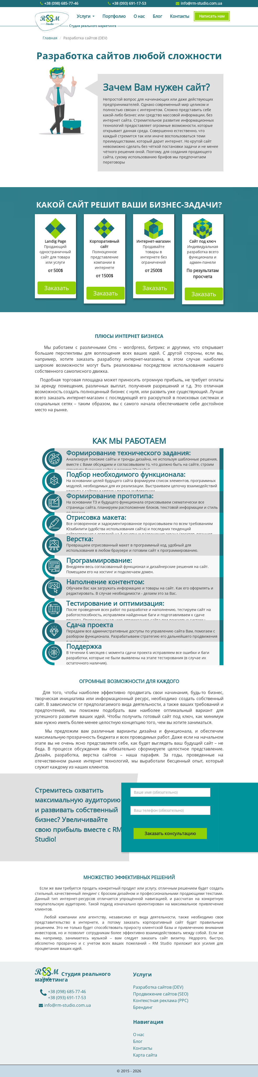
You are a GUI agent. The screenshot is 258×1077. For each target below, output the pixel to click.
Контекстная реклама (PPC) (160, 1000)
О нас (139, 16)
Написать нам (211, 16)
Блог (157, 16)
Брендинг (143, 1007)
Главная (50, 37)
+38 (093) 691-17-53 (129, 3)
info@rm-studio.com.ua (199, 3)
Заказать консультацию (170, 833)
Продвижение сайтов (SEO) (160, 994)
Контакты (179, 16)
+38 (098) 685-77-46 (61, 3)
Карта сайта (145, 1055)
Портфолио (114, 16)
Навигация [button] (148, 1022)
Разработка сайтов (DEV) (158, 987)
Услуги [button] (84, 16)
